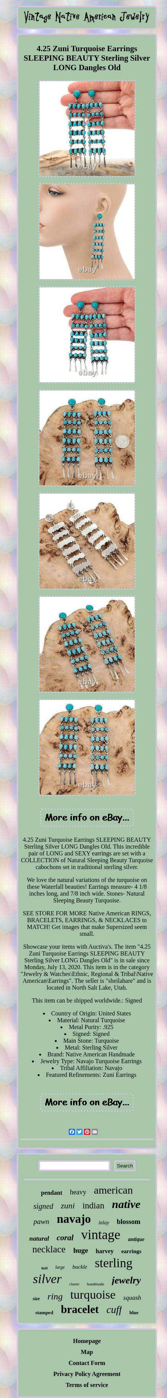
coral (65, 1237)
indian (94, 1205)
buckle (79, 1267)
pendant (51, 1192)
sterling (113, 1263)
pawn (41, 1221)
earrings (131, 1251)
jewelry (126, 1280)
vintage (100, 1234)
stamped (44, 1312)
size (36, 1298)
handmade (95, 1284)
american (113, 1190)
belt (44, 1268)
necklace (48, 1249)
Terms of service (87, 1385)
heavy (78, 1192)
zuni (68, 1205)
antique (136, 1239)
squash (132, 1297)
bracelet (80, 1309)
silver (47, 1279)
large (60, 1267)
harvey (105, 1251)
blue (133, 1312)
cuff (114, 1309)
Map (87, 1352)
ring (55, 1296)
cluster (74, 1284)
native (126, 1204)
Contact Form (86, 1363)
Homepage (87, 1341)
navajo (74, 1218)
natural (39, 1238)
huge (80, 1250)
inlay (104, 1222)
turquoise (93, 1294)
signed (43, 1206)
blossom (128, 1221)
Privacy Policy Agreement (87, 1374)
